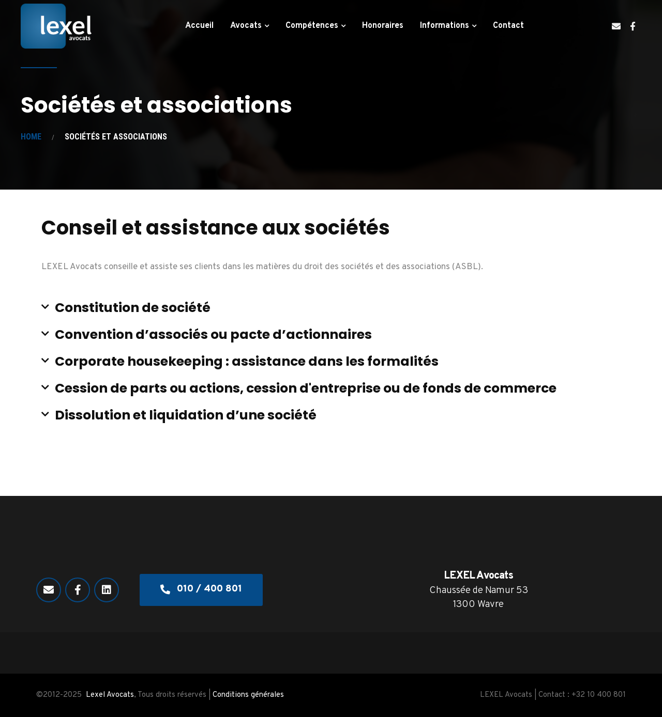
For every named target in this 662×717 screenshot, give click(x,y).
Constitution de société (132, 308)
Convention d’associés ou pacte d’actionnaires (213, 334)
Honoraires (382, 26)
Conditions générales (248, 695)
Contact (508, 26)
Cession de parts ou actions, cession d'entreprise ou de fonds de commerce (305, 388)
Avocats (246, 26)
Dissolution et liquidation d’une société (186, 415)
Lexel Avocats (110, 695)
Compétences (311, 26)
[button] (331, 307)
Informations (444, 26)
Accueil (199, 26)
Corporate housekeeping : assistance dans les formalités (247, 361)
